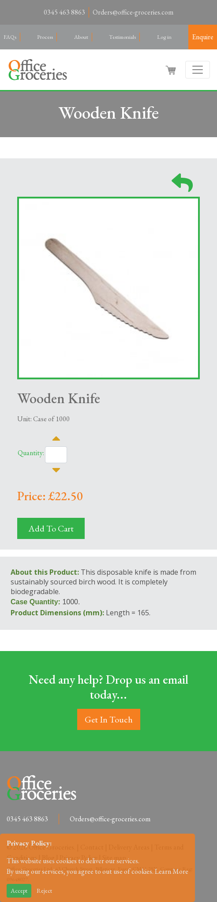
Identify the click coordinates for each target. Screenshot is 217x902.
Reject (44, 891)
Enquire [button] (202, 36)
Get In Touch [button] (109, 719)
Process (45, 37)
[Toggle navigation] (197, 70)
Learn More (171, 871)
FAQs (10, 37)
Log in (164, 37)
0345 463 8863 (64, 12)
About (81, 37)
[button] (171, 70)
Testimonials (122, 37)
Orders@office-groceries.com (133, 12)
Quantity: (31, 452)
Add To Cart (51, 528)
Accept (19, 891)
